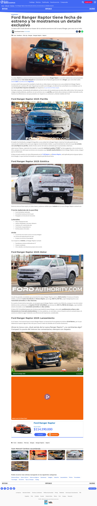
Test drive (21, 479)
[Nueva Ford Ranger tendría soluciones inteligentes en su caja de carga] (56, 455)
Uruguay (64, 496)
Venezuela (70, 496)
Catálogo (32, 2)
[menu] (95, 2)
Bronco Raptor (56, 154)
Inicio (2, 5)
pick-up (25, 35)
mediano (19, 35)
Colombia (37, 496)
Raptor (44, 35)
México (55, 496)
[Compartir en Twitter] (80, 31)
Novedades (14, 14)
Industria (56, 477)
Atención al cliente (26, 492)
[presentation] (47, 352)
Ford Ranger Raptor (44, 423)
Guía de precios (54, 2)
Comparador (64, 2)
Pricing (56, 492)
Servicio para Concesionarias (72, 492)
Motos (71, 477)
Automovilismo (15, 477)
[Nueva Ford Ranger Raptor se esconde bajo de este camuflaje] (74, 455)
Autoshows (43, 477)
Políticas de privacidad (48, 492)
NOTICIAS (5, 9)
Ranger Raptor (37, 35)
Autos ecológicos (34, 477)
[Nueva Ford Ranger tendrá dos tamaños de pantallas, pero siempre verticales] (19, 466)
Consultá (40, 434)
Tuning (37, 479)
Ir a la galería (79, 373)
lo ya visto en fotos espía (51, 88)
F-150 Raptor (46, 154)
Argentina (27, 496)
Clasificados (45, 2)
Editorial (7, 5)
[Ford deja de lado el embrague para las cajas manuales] (38, 455)
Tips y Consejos (29, 479)
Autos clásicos (24, 477)
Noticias (38, 2)
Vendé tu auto (88, 2)
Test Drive (53, 434)
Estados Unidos (49, 496)
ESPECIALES (48, 9)
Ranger (30, 35)
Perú (60, 496)
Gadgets (50, 477)
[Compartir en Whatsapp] (82, 31)
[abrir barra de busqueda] (83, 2)
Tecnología (14, 479)
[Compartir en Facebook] (77, 31)
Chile (32, 496)
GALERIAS (92, 9)
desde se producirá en (22, 81)
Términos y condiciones (37, 492)
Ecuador (42, 496)
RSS (80, 492)
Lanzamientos (63, 477)
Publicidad (61, 492)
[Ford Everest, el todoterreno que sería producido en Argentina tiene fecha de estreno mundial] (19, 455)
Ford (14, 35)
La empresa (18, 492)
